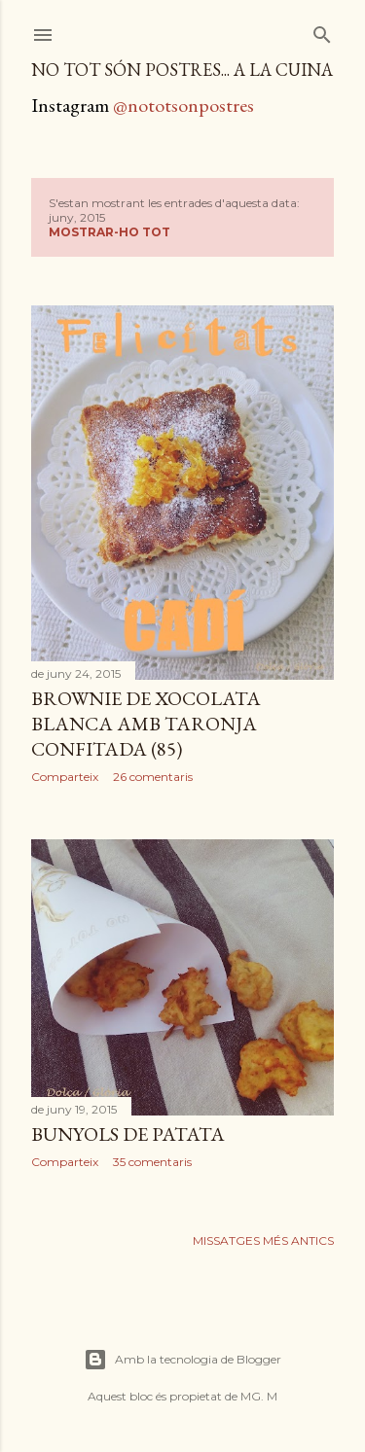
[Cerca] (322, 31)
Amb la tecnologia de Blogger (182, 1359)
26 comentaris (153, 776)
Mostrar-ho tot (109, 232)
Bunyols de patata (128, 1134)
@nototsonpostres (183, 105)
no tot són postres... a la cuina (182, 69)
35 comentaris (152, 1161)
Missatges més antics (263, 1240)
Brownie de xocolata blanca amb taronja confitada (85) (146, 723)
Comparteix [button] (64, 776)
